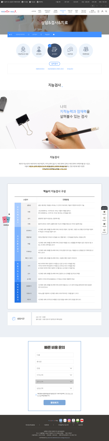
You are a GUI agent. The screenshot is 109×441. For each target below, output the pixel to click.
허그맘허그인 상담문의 (10, 2)
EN (97, 6)
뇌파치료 (34, 11)
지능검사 (47, 34)
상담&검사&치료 (63, 11)
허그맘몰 (25, 2)
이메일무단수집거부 (63, 425)
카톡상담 (104, 225)
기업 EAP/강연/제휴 (83, 11)
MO (106, 6)
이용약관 (46, 425)
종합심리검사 (40, 69)
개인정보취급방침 (30, 425)
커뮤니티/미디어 (70, 11)
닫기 (9, 214)
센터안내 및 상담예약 (47, 11)
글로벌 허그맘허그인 (92, 11)
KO (92, 6)
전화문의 (104, 231)
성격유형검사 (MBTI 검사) (56, 69)
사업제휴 (80, 425)
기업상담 (32, 2)
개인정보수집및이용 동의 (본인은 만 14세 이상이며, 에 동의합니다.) (55, 394)
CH (101, 6)
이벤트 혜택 (76, 11)
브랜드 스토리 (39, 11)
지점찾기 (104, 213)
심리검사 (34, 34)
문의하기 (54, 402)
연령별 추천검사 (55, 11)
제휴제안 (40, 2)
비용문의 (104, 219)
